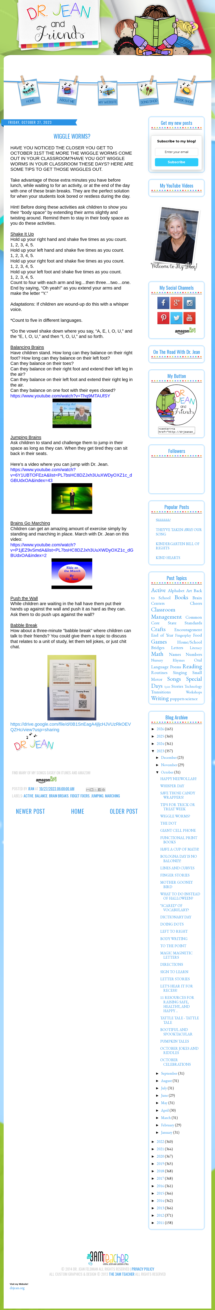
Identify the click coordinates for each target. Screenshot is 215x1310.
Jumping (97, 795)
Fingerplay (183, 636)
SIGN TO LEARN (174, 973)
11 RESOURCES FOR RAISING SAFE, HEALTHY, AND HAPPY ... (177, 1005)
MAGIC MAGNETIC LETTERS (176, 956)
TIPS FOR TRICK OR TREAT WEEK (177, 808)
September (169, 1074)
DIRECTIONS (171, 965)
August (167, 1082)
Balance (41, 795)
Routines (159, 673)
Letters (177, 649)
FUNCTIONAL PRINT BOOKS (178, 841)
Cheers (196, 604)
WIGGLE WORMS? (175, 817)
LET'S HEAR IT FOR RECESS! (176, 989)
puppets (177, 700)
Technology (193, 687)
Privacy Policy (143, 1270)
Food (197, 636)
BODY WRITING (174, 940)
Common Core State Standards (176, 621)
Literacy (196, 649)
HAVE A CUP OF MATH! (179, 850)
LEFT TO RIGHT (174, 932)
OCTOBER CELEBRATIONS (175, 1063)
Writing (160, 699)
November (169, 766)
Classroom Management (166, 614)
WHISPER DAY (172, 787)
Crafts (158, 630)
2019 (161, 1164)
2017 (161, 1179)
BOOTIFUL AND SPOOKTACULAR (176, 1033)
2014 (161, 1201)
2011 (161, 1224)
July (164, 1089)
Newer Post (30, 811)
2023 (161, 752)
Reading (192, 667)
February (168, 1126)
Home (77, 811)
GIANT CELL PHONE (178, 831)
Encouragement (188, 631)
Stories (177, 687)
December (169, 758)
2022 (161, 1142)
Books (181, 598)
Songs (174, 680)
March (166, 1119)
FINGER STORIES (175, 876)
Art (189, 592)
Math (157, 655)
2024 (161, 744)
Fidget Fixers (80, 795)
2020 (161, 1157)
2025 (161, 737)
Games (159, 643)
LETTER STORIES (175, 980)
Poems (175, 668)
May (164, 1104)
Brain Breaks (59, 795)
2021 (161, 1150)
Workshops (194, 693)
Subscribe (176, 162)
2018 (161, 1172)
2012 (161, 1216)
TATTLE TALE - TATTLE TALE (179, 1021)
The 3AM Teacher (121, 1275)
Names (175, 655)
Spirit (167, 688)
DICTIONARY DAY (175, 918)
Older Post (124, 811)
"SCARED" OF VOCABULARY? (174, 909)
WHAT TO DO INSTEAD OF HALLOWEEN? (180, 897)
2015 (161, 1194)
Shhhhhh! (163, 521)
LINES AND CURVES (177, 869)
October (167, 773)
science (191, 700)
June (165, 1096)
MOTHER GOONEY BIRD (176, 885)
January (167, 1133)
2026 (161, 730)
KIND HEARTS (168, 559)
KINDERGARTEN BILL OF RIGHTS (178, 547)
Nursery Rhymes (168, 661)
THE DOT (168, 824)
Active (28, 795)
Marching (112, 795)
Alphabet (176, 592)
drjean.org (17, 1289)
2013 (161, 1209)
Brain (197, 599)
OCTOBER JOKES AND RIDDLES (179, 1051)
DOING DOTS (172, 925)
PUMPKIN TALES (174, 1042)
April (165, 1111)
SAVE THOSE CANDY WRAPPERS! (177, 796)
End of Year (162, 636)
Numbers (194, 655)
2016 (161, 1187)
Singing (180, 673)
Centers (158, 604)
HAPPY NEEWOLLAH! (178, 780)
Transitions (161, 693)
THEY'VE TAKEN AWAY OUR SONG (179, 533)
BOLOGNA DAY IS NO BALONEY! (178, 859)
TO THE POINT (173, 947)
